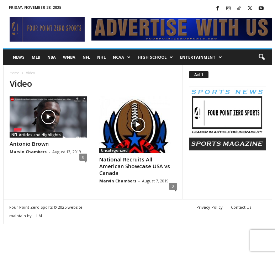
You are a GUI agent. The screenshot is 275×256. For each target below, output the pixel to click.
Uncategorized (114, 150)
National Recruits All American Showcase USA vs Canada (134, 166)
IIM (39, 215)
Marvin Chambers (28, 151)
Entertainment (201, 57)
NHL (101, 57)
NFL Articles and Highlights (36, 134)
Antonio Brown (29, 143)
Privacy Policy (209, 207)
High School (155, 57)
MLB (36, 57)
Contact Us (241, 207)
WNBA (69, 57)
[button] (261, 57)
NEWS (19, 57)
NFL (86, 57)
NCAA (122, 57)
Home (14, 72)
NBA (51, 57)
